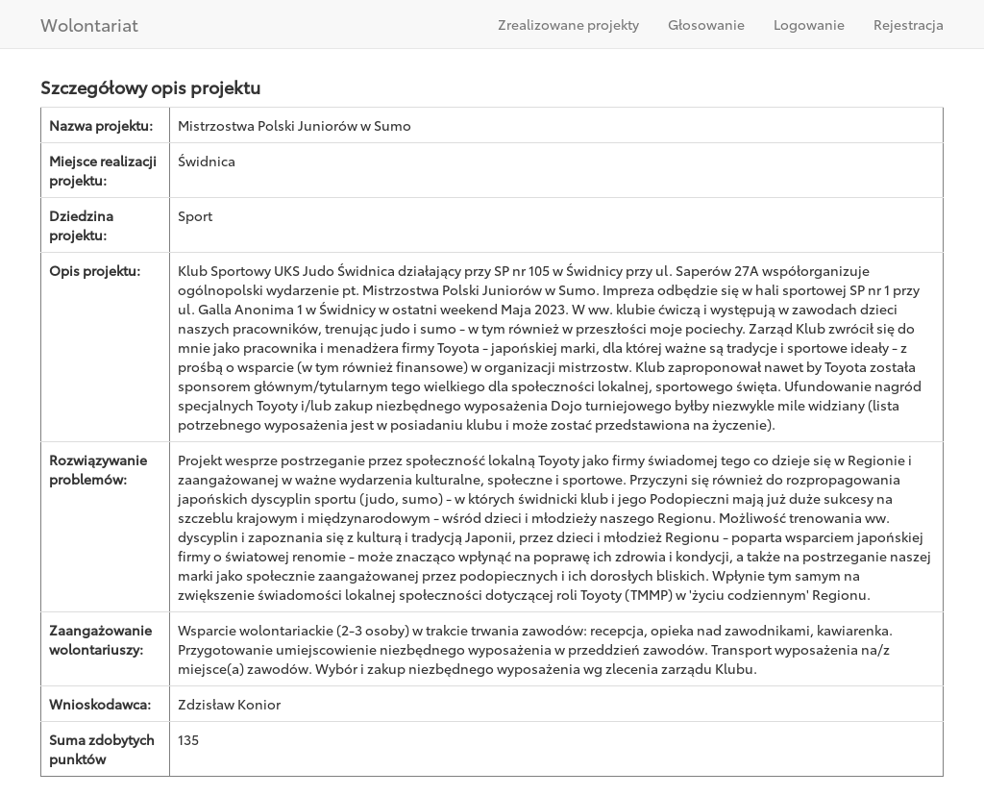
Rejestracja (908, 24)
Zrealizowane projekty (568, 24)
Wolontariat (89, 24)
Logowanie (809, 24)
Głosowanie (706, 24)
